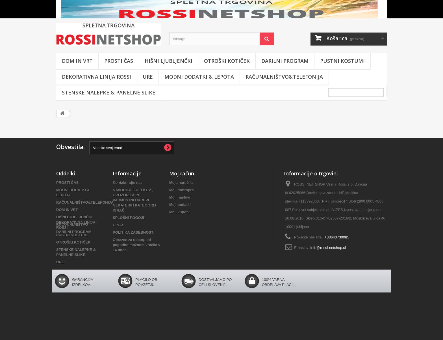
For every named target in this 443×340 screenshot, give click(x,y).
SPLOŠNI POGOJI (128, 218)
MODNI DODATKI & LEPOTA (199, 76)
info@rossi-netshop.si (328, 248)
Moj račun (181, 173)
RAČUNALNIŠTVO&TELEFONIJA (284, 76)
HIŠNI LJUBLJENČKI (168, 60)
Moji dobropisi (181, 190)
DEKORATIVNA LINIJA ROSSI (96, 76)
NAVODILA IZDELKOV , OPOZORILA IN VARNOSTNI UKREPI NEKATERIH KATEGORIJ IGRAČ (134, 200)
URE (148, 76)
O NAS (118, 225)
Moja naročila (181, 182)
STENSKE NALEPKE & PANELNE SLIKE (108, 92)
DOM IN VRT (77, 60)
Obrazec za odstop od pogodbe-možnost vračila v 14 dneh (136, 245)
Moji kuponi (179, 212)
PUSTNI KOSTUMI (342, 60)
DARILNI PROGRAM (285, 60)
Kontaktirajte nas (127, 182)
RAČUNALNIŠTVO (72, 224)
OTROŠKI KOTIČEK (227, 60)
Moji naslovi (179, 197)
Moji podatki (180, 205)
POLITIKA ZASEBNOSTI (134, 232)
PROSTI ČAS (118, 60)
